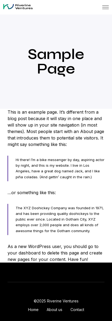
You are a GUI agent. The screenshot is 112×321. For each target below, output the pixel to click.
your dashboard (24, 253)
